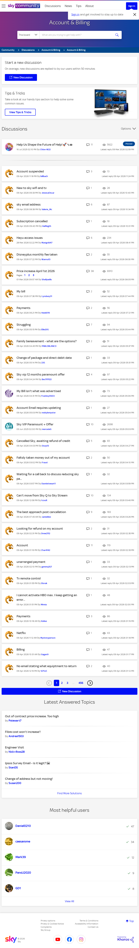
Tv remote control (29, 578)
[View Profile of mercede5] (46, 429)
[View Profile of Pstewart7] (15, 720)
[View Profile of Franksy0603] (48, 396)
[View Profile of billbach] (44, 176)
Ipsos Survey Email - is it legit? (26, 763)
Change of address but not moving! (29, 779)
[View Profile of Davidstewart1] (49, 483)
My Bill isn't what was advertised (39, 391)
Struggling (24, 324)
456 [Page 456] (81, 682)
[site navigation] (4, 6)
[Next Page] (90, 683)
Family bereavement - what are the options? (47, 341)
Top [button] (131, 921)
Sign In (131, 6)
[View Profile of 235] (43, 362)
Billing (21, 649)
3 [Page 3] (67, 682)
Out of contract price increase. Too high (32, 716)
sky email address (29, 204)
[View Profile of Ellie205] (45, 329)
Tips (78, 6)
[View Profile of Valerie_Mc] (47, 209)
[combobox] (76, 35)
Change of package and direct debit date (44, 358)
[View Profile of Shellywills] (47, 279)
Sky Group (45, 930)
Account (22, 545)
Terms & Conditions (89, 920)
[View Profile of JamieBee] (46, 517)
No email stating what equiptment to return (47, 666)
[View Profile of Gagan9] (44, 654)
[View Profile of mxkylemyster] (49, 412)
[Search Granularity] (28, 35)
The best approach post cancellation (41, 512)
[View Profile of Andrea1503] (16, 736)
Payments (23, 308)
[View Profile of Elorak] (44, 583)
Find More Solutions (69, 793)
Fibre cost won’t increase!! (23, 732)
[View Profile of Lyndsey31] (47, 296)
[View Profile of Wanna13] (46, 259)
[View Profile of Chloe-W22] (45, 149)
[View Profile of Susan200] (15, 783)
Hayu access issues (30, 238)
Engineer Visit (14, 747)
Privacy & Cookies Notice (52, 924)
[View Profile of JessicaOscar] (48, 193)
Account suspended (30, 171)
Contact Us (93, 927)
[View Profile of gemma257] (47, 566)
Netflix (21, 633)
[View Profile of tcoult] (44, 500)
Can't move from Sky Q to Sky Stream (42, 495)
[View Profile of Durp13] (45, 446)
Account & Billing (69, 22)
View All (69, 901)
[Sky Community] (24, 5)
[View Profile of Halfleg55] (46, 226)
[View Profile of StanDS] (13, 767)
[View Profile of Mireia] (44, 604)
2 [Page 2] (62, 682)
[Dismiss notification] (134, 14)
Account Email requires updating (39, 408)
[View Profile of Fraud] (45, 462)
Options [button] (126, 128)
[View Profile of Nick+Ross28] (17, 751)
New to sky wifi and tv (32, 188)
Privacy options (48, 920)
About (89, 6)
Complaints (46, 927)
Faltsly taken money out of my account (43, 457)
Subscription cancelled (32, 221)
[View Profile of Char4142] (45, 550)
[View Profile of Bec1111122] (47, 379)
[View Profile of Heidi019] (45, 313)
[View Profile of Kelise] (44, 621)
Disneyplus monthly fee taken (37, 254)
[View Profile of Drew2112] (45, 533)
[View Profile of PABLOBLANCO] (49, 346)
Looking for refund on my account (40, 528)
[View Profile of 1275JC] (44, 671)
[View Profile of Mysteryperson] (47, 638)
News (68, 6)
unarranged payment (31, 562)
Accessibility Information (86, 924)
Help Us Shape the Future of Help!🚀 (42, 144)
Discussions (53, 6)
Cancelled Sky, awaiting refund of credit (43, 441)
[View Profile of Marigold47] (47, 242)
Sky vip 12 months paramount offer (41, 374)
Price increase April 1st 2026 (36, 271)
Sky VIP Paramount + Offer (35, 424)
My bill (21, 291)
